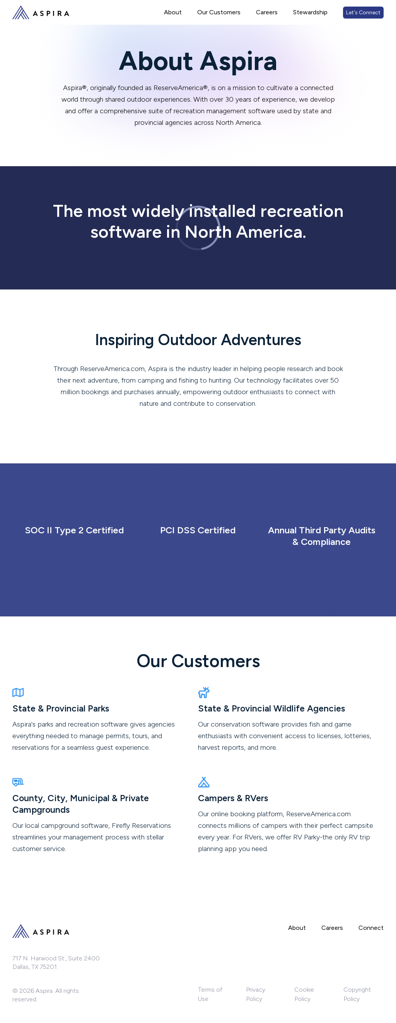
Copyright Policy (357, 994)
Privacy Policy (255, 994)
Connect (371, 927)
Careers (267, 12)
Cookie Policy (304, 994)
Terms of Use (210, 994)
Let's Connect (363, 12)
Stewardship (310, 12)
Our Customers (219, 12)
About (173, 12)
